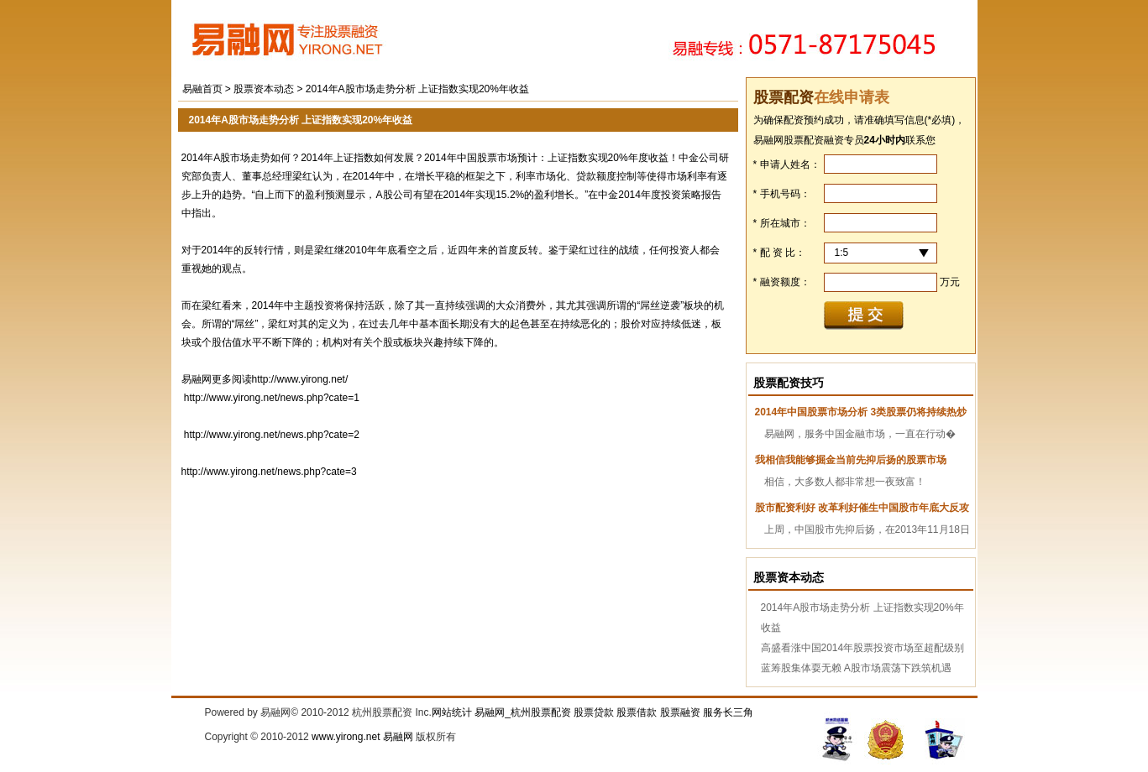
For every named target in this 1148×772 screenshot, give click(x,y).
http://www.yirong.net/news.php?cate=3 (269, 471)
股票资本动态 (264, 89)
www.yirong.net (346, 737)
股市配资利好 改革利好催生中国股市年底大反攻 (862, 508)
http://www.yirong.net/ (300, 379)
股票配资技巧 (788, 382)
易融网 (398, 737)
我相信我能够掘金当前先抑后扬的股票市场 (850, 460)
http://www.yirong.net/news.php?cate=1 (271, 398)
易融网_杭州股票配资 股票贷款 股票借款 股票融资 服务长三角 (613, 712)
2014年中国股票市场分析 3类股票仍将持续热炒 (861, 412)
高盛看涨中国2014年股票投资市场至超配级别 (863, 648)
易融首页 (202, 89)
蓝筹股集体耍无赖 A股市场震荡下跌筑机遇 (856, 668)
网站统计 (452, 712)
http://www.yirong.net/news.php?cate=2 (271, 435)
